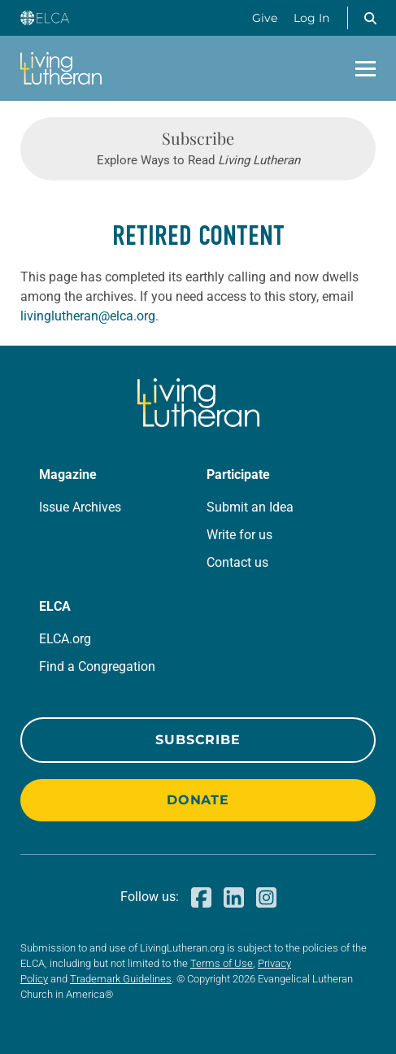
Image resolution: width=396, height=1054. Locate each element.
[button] (370, 18)
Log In (311, 18)
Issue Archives (80, 507)
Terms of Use (221, 963)
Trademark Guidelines (121, 979)
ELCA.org (65, 639)
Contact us (237, 562)
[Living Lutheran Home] (61, 68)
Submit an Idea (250, 507)
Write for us (239, 534)
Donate (198, 800)
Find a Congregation (97, 666)
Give (264, 18)
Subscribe (197, 739)
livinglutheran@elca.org (87, 316)
